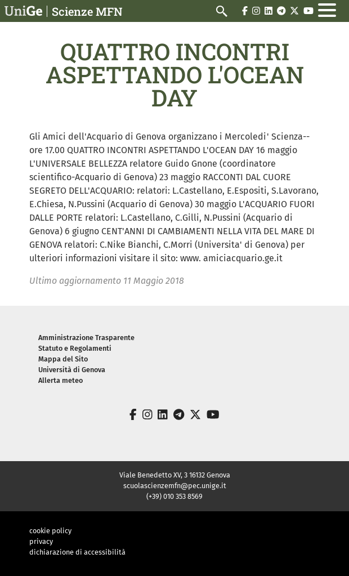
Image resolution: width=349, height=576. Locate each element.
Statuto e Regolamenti (74, 348)
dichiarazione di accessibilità (77, 552)
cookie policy (50, 530)
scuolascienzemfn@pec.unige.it (174, 485)
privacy (41, 541)
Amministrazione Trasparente (86, 337)
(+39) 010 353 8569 (174, 496)
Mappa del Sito (63, 359)
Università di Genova (71, 369)
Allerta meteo (60, 380)
